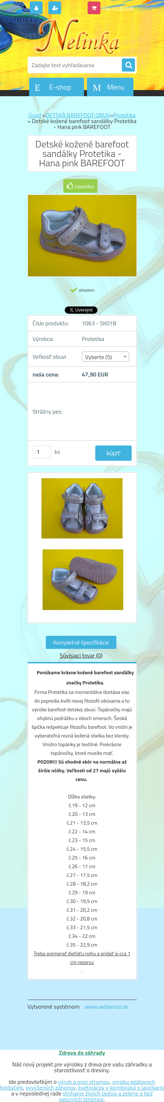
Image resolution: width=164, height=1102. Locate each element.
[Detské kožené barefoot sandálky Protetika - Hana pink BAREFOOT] (82, 512)
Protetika (124, 115)
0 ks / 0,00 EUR (118, 8)
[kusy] (42, 452)
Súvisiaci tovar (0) (81, 655)
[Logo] (78, 35)
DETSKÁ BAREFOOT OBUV (77, 115)
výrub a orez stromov (83, 1081)
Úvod (34, 115)
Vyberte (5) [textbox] (98, 357)
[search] (128, 65)
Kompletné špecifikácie (81, 642)
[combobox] (105, 356)
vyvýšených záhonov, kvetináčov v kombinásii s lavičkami (94, 1087)
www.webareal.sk (106, 1006)
